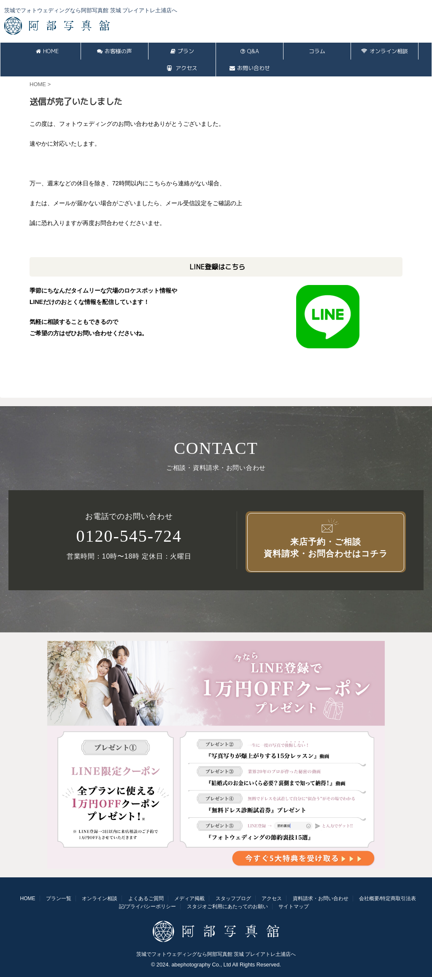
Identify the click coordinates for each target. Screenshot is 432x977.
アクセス (182, 68)
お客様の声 (114, 51)
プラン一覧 (58, 898)
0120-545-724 (129, 536)
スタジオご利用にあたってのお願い (227, 906)
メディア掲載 (189, 898)
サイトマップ (293, 906)
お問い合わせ (250, 68)
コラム (317, 51)
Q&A (249, 51)
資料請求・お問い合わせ (320, 898)
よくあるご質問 (146, 898)
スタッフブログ (233, 898)
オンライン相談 (384, 51)
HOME (47, 51)
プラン (182, 51)
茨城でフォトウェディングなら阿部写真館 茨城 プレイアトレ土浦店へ (216, 954)
